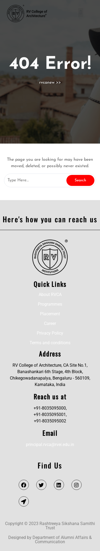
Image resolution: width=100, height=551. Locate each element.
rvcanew (47, 82)
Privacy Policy (50, 333)
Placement (50, 313)
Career (50, 323)
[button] (80, 12)
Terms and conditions (50, 342)
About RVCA (50, 294)
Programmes (50, 304)
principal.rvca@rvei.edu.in (50, 444)
